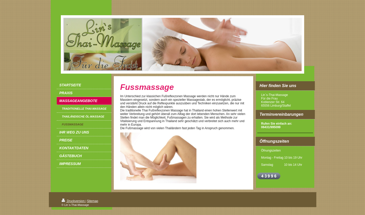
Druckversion (74, 201)
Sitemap (92, 201)
